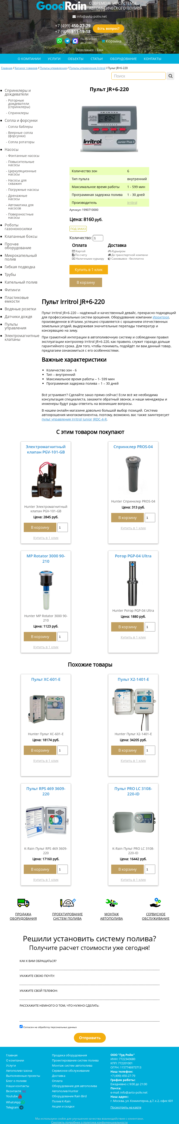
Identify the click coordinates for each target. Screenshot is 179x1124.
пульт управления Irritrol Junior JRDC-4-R (74, 419)
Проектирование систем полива (75, 1060)
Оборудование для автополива (74, 1086)
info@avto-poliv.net (92, 16)
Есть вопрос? (108, 28)
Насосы (11, 149)
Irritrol (132, 202)
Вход (100, 49)
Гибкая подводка (20, 266)
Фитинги (12, 289)
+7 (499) (72, 25)
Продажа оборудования (69, 1055)
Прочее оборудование (18, 245)
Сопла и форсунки (21, 120)
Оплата (57, 1081)
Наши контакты (17, 1086)
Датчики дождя (18, 316)
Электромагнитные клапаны (22, 337)
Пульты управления (53, 68)
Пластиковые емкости (17, 299)
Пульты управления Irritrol (87, 68)
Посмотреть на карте (125, 1107)
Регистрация (85, 49)
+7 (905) (72, 31)
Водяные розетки (20, 308)
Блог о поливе (16, 1081)
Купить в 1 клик (46, 538)
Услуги (11, 1065)
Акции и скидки (63, 1106)
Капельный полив (21, 282)
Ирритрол (161, 317)
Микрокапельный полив (21, 257)
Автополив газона (19, 1070)
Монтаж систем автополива (72, 1065)
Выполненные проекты (23, 1076)
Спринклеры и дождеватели (18, 92)
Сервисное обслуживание (71, 1070)
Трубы (10, 274)
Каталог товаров (26, 68)
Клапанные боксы (21, 236)
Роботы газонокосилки (18, 226)
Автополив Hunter (65, 1091)
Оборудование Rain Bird (69, 1096)
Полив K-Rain (61, 1101)
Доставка (58, 1076)
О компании (15, 1060)
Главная (6, 68)
